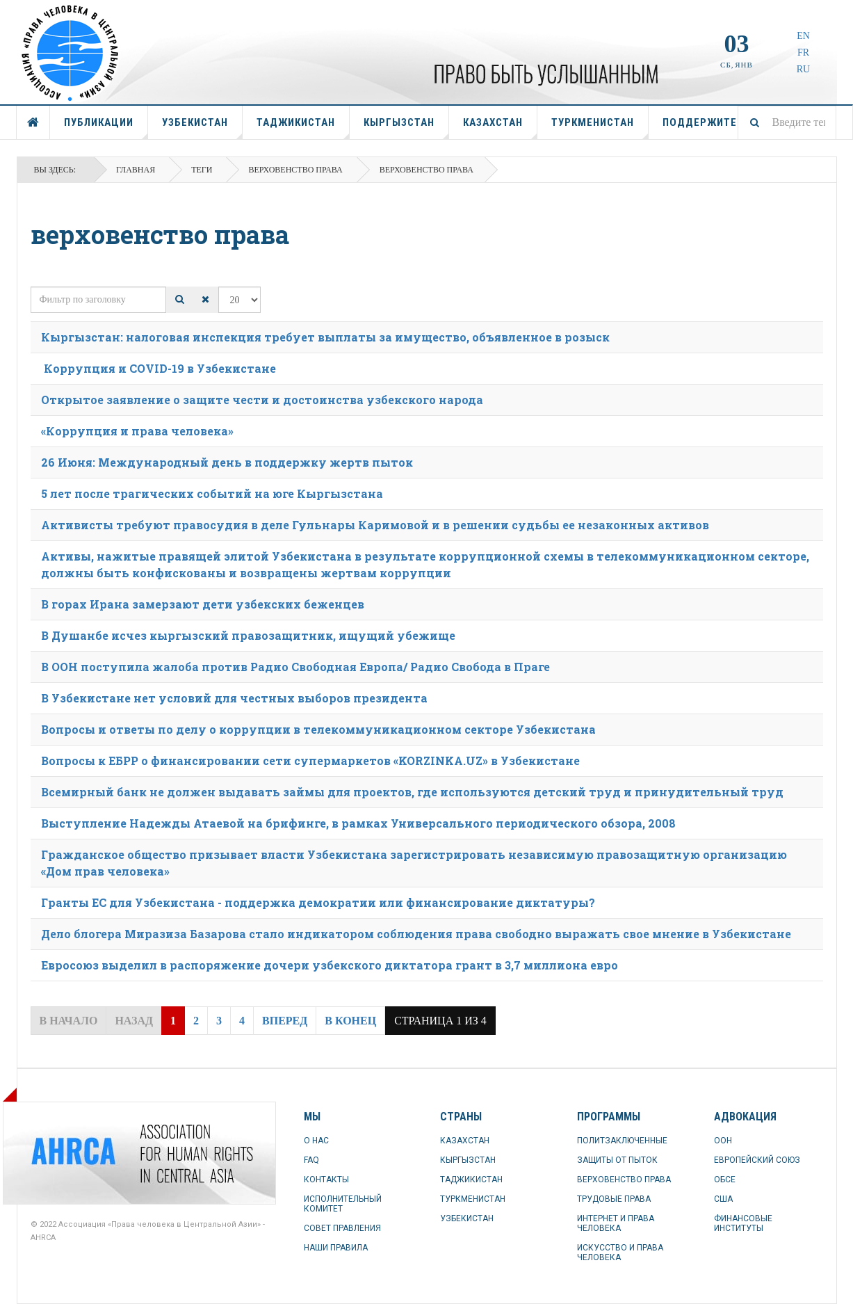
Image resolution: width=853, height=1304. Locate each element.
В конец (350, 1021)
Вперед (284, 1021)
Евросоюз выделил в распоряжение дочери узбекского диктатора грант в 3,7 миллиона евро (329, 965)
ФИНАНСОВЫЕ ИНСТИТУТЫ (743, 1223)
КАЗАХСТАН (500, 127)
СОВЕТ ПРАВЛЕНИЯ (342, 1228)
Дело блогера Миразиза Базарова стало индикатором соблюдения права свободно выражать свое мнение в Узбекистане (416, 933)
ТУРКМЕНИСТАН (600, 127)
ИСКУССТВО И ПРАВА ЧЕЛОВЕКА (620, 1252)
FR (803, 52)
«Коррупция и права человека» (137, 431)
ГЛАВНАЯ (33, 122)
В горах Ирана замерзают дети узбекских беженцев (202, 604)
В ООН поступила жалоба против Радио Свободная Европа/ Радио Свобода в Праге (295, 666)
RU (803, 69)
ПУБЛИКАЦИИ (106, 127)
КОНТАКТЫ (326, 1179)
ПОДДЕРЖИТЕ (700, 122)
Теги (201, 170)
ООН (723, 1140)
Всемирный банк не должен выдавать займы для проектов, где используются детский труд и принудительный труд (412, 791)
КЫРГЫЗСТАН (406, 127)
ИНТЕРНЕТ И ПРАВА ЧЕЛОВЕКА (615, 1223)
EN (803, 36)
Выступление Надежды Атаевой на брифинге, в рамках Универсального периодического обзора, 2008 (358, 823)
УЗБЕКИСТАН (202, 127)
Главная (135, 170)
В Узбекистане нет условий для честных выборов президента (234, 698)
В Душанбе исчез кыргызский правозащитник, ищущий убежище (248, 635)
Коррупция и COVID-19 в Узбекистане (158, 368)
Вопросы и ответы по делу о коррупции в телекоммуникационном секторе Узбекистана (318, 729)
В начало (69, 1021)
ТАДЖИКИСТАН (303, 127)
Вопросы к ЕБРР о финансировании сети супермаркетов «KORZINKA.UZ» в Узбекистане (310, 760)
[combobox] (787, 122)
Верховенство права (295, 170)
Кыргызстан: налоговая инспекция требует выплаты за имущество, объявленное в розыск (325, 337)
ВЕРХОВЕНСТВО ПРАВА (624, 1179)
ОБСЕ (725, 1179)
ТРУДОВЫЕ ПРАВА (614, 1199)
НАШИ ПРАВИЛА (336, 1248)
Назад (134, 1021)
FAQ (311, 1160)
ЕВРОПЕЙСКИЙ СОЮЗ (757, 1160)
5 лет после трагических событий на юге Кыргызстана (212, 493)
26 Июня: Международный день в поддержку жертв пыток (227, 462)
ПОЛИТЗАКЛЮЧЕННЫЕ (622, 1140)
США (723, 1199)
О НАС (316, 1140)
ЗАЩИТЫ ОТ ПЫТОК (617, 1160)
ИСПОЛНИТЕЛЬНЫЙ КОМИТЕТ (343, 1204)
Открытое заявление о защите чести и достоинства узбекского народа (262, 399)
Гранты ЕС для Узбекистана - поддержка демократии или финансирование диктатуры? (318, 902)
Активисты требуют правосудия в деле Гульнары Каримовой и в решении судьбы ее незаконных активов (375, 524)
